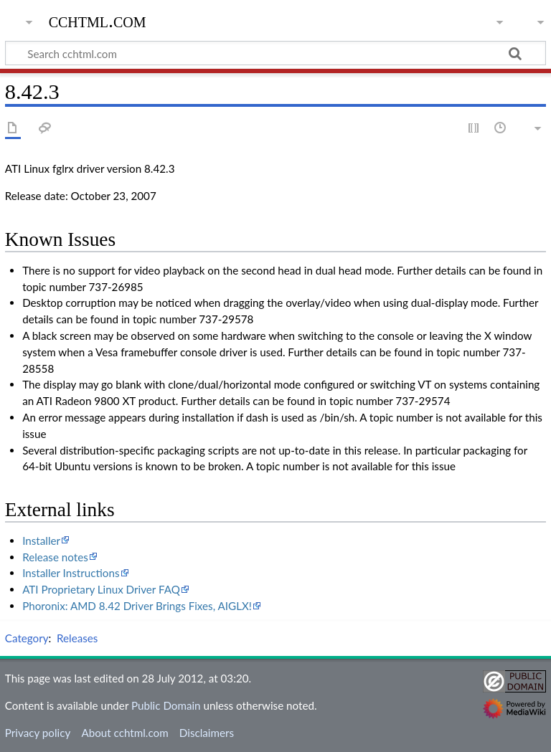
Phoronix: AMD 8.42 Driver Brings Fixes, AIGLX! (137, 605)
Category (27, 638)
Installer (41, 540)
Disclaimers (206, 732)
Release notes (55, 557)
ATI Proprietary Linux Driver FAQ (101, 589)
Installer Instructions (70, 572)
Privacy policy (37, 732)
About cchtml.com (124, 732)
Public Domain (166, 705)
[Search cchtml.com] (275, 53)
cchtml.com (97, 21)
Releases (77, 638)
